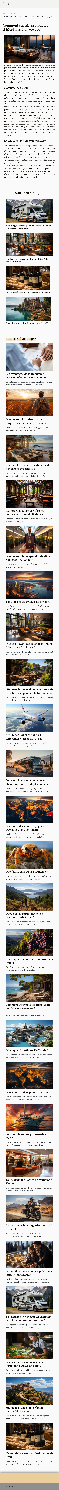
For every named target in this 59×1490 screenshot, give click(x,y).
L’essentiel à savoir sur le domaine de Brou (28, 292)
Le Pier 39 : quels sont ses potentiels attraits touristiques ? (29, 1273)
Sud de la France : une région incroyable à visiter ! (24, 1409)
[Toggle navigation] (6, 4)
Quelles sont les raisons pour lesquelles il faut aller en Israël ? (26, 421)
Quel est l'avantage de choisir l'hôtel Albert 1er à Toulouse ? (28, 260)
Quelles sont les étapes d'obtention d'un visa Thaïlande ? (28, 558)
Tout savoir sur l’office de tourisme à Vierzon (29, 1181)
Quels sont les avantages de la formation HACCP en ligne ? (25, 1364)
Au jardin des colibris (31, 109)
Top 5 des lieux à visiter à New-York (28, 602)
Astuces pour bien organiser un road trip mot (29, 1227)
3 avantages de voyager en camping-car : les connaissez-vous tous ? (28, 227)
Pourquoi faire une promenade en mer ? (27, 1136)
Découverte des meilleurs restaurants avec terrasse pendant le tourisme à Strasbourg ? (29, 693)
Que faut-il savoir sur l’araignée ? (27, 872)
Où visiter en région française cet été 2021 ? (28, 323)
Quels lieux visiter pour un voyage (27, 1092)
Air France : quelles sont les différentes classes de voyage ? (25, 736)
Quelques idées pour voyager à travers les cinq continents (25, 828)
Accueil (4, 13)
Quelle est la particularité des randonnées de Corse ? (24, 915)
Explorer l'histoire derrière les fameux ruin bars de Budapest (25, 512)
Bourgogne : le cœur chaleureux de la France (29, 961)
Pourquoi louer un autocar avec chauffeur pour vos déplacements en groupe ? (29, 784)
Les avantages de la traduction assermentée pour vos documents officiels (27, 377)
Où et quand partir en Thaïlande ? (27, 1050)
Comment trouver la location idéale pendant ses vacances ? (28, 467)
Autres (13, 13)
